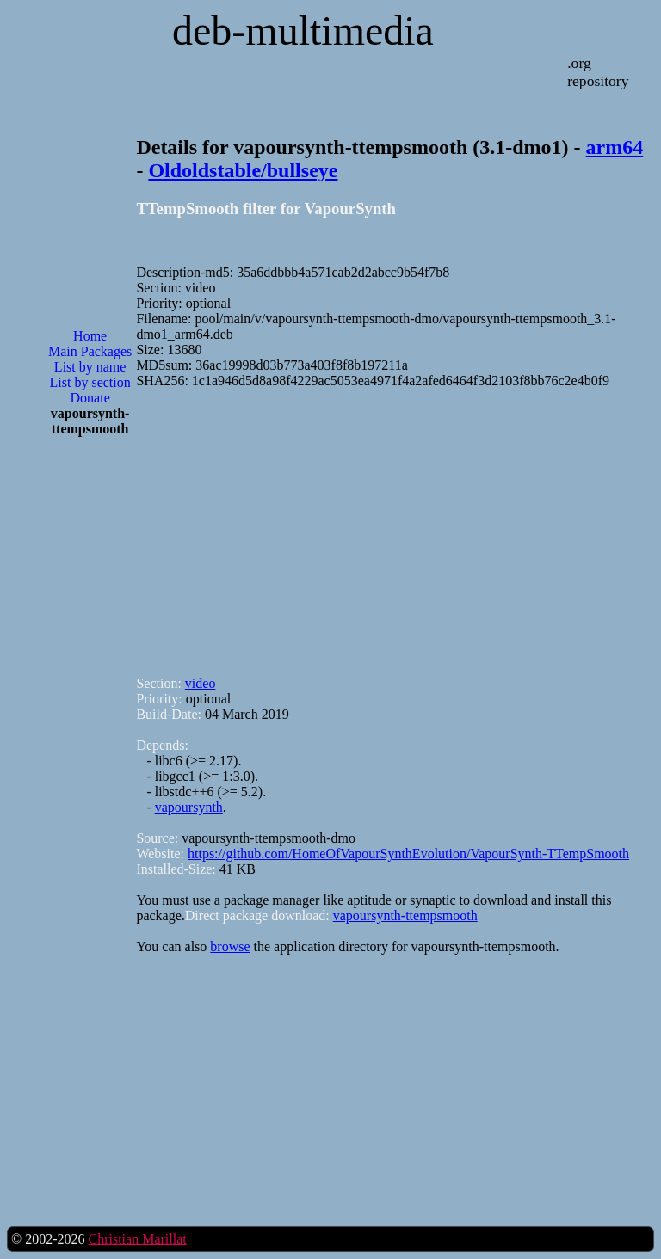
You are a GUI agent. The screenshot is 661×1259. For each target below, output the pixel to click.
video (200, 683)
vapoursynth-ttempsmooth (405, 915)
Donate (90, 397)
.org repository (597, 71)
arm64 (615, 147)
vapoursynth (189, 807)
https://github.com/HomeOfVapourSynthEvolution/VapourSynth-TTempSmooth (408, 853)
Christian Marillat (137, 1238)
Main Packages (90, 351)
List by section (90, 382)
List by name (90, 366)
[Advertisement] (90, 726)
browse (230, 946)
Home (90, 336)
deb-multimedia (303, 30)
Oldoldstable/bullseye (242, 170)
